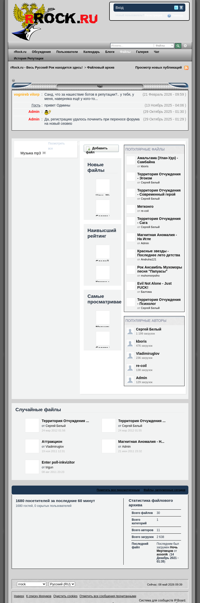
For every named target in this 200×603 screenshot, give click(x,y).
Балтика (146, 291)
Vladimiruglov (148, 353)
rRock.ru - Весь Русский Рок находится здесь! (46, 67)
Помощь (175, 16)
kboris (144, 166)
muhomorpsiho (150, 275)
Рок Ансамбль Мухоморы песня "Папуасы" (159, 269)
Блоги (110, 52)
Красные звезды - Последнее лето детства (158, 253)
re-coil (144, 210)
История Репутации (28, 58)
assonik (162, 554)
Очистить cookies (65, 596)
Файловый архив (100, 67)
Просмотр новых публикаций (158, 67)
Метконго (145, 206)
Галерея (142, 52)
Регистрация (153, 15)
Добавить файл (97, 150)
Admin (145, 243)
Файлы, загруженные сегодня (164, 489)
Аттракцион (52, 442)
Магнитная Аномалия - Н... (141, 442)
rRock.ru (20, 52)
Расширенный (185, 46)
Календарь (91, 52)
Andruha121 (148, 259)
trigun (49, 467)
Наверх (19, 596)
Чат (156, 52)
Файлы (125, 52)
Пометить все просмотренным (118, 489)
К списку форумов (38, 596)
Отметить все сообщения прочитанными (107, 596)
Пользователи (67, 52)
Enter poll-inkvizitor (58, 462)
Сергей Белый (150, 182)
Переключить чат (13, 81)
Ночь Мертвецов (167, 549)
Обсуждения (41, 52)
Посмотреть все (56, 146)
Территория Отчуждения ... (65, 421)
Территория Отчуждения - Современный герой (159, 192)
